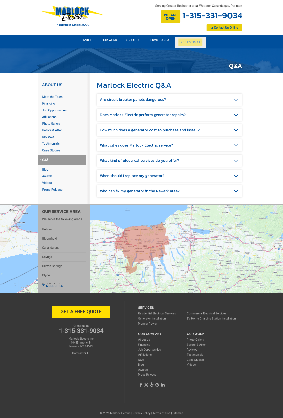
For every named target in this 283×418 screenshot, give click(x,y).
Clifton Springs (52, 263)
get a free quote (81, 308)
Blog (45, 166)
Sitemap (178, 410)
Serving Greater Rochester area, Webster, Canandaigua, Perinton (198, 6)
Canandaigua (50, 244)
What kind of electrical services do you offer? (139, 157)
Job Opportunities (54, 107)
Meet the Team (52, 94)
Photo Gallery (51, 120)
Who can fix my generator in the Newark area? (140, 188)
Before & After (52, 127)
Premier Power (147, 320)
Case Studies (51, 147)
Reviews (48, 134)
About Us (52, 82)
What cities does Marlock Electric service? (136, 142)
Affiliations (49, 114)
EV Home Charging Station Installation (211, 315)
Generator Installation (152, 315)
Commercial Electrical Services (206, 310)
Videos (47, 180)
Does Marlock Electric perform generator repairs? (143, 112)
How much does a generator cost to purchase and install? (150, 127)
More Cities (54, 282)
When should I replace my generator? (132, 172)
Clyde (46, 272)
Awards (47, 173)
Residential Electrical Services (157, 310)
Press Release (52, 186)
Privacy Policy (141, 410)
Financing (48, 100)
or (224, 28)
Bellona (47, 226)
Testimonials (51, 140)
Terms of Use (161, 410)
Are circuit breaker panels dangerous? (133, 96)
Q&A (45, 157)
